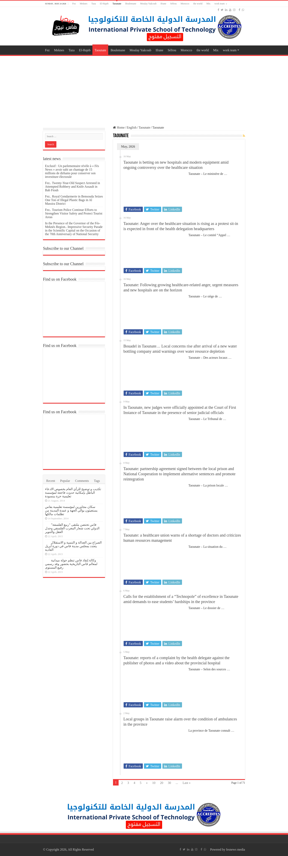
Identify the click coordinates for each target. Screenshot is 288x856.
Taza (93, 3)
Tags (97, 480)
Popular (65, 480)
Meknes (83, 3)
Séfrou (173, 3)
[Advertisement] (144, 89)
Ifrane (163, 3)
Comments (82, 480)
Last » (187, 782)
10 (153, 782)
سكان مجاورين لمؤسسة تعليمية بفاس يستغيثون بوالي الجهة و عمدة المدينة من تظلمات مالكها (71, 510)
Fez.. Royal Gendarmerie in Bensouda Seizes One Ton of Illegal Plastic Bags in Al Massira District (74, 200)
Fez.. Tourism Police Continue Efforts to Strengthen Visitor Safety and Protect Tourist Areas (73, 213)
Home (119, 127)
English (132, 127)
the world (197, 3)
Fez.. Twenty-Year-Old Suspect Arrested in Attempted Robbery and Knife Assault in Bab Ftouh (72, 186)
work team (219, 3)
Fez (74, 3)
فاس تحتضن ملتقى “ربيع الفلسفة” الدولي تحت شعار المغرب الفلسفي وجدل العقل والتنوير (72, 528)
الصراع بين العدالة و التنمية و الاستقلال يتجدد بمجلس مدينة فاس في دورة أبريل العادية (73, 546)
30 (169, 782)
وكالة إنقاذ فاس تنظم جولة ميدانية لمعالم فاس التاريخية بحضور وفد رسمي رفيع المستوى (71, 564)
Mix (208, 3)
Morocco (185, 3)
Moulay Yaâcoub (148, 3)
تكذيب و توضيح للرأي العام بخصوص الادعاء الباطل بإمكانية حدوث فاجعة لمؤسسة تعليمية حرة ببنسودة (73, 492)
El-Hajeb (104, 3)
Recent (50, 480)
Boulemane (130, 3)
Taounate (117, 3)
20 (161, 782)
